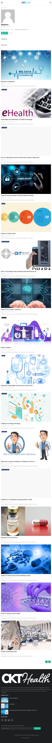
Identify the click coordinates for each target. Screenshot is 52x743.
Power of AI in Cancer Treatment (11, 309)
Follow (4, 33)
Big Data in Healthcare (8, 81)
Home (2, 7)
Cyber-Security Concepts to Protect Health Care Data (17, 195)
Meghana (3, 83)
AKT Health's (11, 704)
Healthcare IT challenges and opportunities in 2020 (16, 499)
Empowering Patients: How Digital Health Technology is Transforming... (23, 710)
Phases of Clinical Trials (8, 233)
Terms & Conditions (25, 737)
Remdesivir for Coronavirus (9, 537)
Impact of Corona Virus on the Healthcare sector (15, 575)
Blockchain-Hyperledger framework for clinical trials (17, 385)
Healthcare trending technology (10, 423)
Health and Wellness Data (9, 651)
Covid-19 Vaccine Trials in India (10, 613)
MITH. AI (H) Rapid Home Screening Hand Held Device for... (19, 271)
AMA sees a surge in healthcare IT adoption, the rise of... (18, 461)
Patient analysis (6, 347)
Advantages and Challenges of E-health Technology (16, 119)
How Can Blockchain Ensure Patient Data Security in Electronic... (20, 157)
